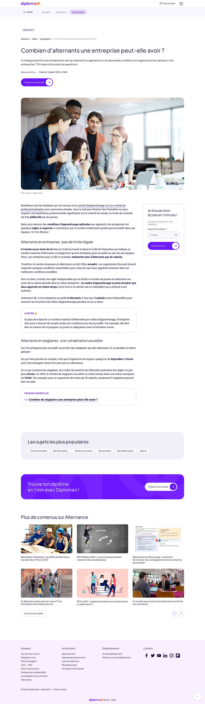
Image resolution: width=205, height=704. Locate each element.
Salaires (143, 452)
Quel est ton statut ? (157, 230)
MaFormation (60, 689)
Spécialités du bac (125, 452)
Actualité (46, 13)
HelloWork (46, 689)
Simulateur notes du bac (73, 669)
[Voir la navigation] (181, 4)
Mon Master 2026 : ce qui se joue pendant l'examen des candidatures (99, 559)
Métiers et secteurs (84, 452)
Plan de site (26, 680)
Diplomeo (25, 40)
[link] (96, 700)
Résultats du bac (69, 665)
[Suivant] (181, 615)
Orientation (61, 13)
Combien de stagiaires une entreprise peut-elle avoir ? (63, 400)
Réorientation (104, 452)
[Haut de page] (198, 697)
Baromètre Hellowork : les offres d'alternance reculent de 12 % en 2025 (45, 559)
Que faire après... (61, 452)
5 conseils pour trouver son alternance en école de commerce (158, 604)
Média (34, 40)
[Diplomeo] (30, 4)
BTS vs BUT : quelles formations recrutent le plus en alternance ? (102, 604)
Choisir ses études (38, 452)
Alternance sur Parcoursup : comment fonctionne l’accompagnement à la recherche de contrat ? (157, 561)
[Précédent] (174, 615)
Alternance (28, 31)
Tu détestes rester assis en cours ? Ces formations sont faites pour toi (41, 604)
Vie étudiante (45, 40)
